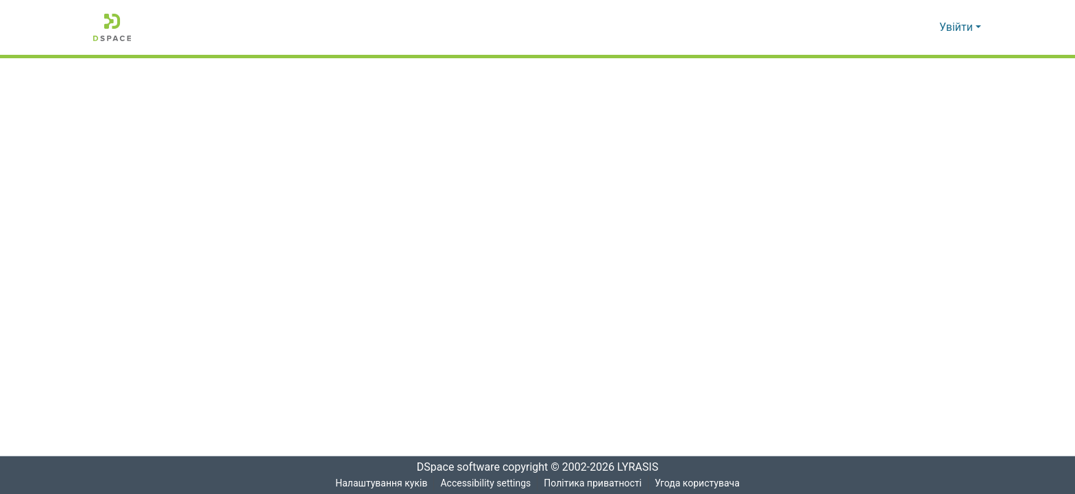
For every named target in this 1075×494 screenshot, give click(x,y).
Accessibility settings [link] (485, 483)
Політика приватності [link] (593, 483)
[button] (112, 27)
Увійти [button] (957, 27)
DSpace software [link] (454, 467)
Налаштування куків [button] (380, 483)
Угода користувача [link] (698, 483)
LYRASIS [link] (641, 467)
